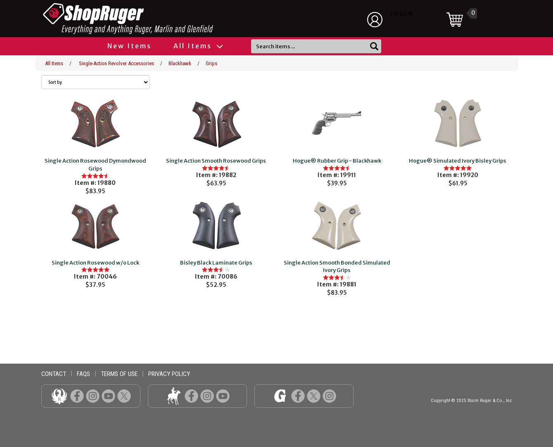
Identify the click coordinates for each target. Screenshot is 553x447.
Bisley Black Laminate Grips (216, 262)
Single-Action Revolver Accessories (116, 63)
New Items (129, 46)
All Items (197, 46)
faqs (83, 374)
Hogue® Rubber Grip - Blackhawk (337, 160)
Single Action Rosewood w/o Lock (95, 262)
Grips (211, 63)
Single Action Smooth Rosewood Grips (216, 160)
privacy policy (169, 374)
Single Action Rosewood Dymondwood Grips (95, 164)
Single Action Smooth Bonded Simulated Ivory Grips (337, 266)
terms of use (119, 374)
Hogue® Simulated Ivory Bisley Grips (457, 160)
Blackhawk (180, 63)
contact (53, 374)
